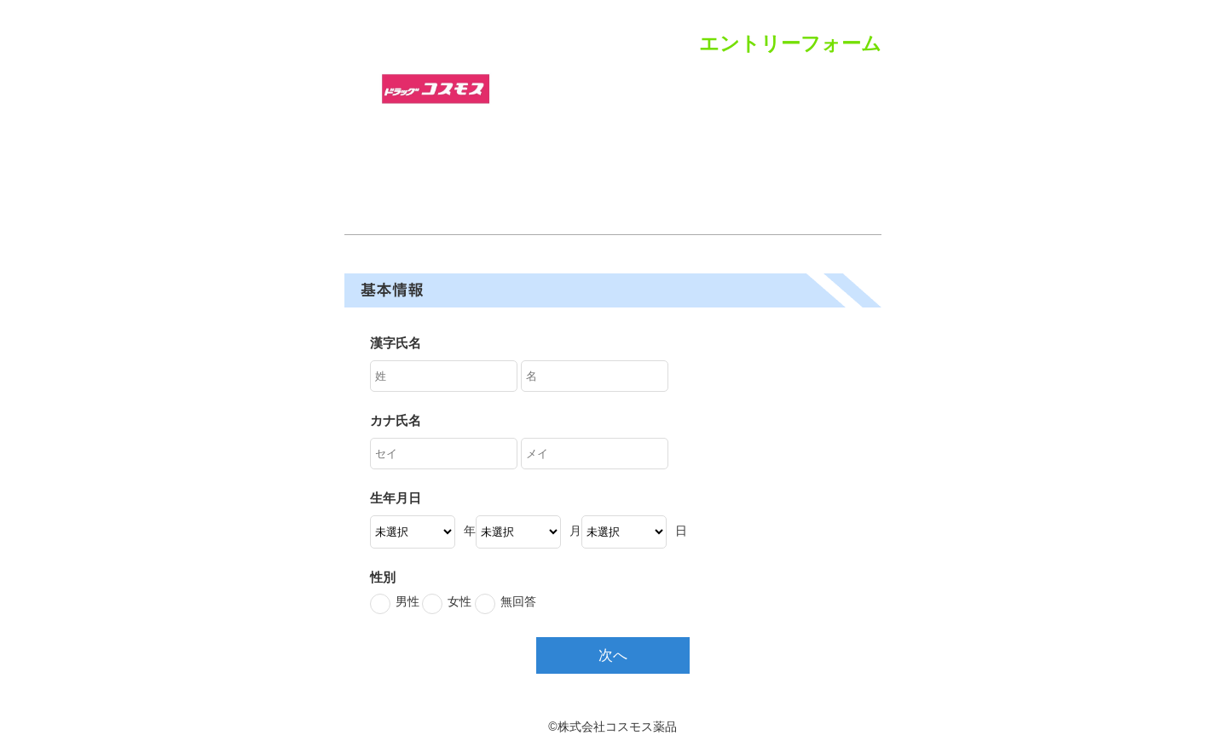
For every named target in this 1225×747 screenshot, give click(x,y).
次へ (612, 655)
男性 (407, 601)
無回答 (518, 601)
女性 (459, 601)
